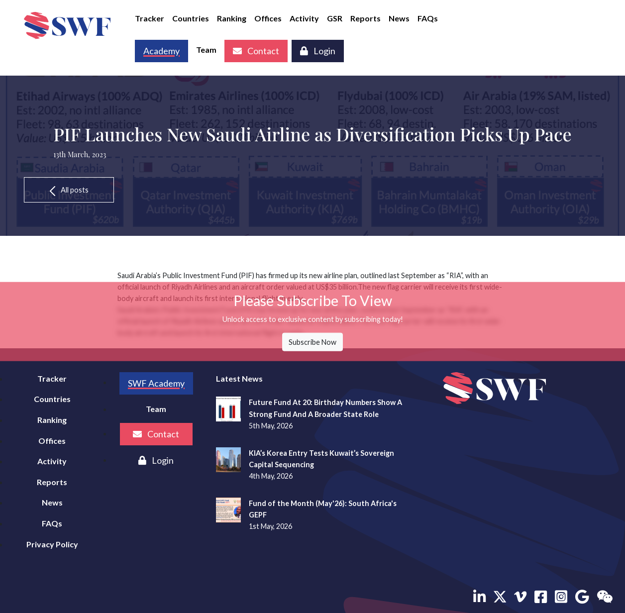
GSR (334, 18)
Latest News (239, 378)
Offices (268, 18)
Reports (365, 18)
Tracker (149, 18)
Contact (256, 50)
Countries (190, 18)
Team (206, 49)
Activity (304, 18)
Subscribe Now (312, 342)
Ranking (231, 18)
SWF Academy (156, 383)
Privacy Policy (52, 544)
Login (317, 50)
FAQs (427, 18)
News (399, 18)
